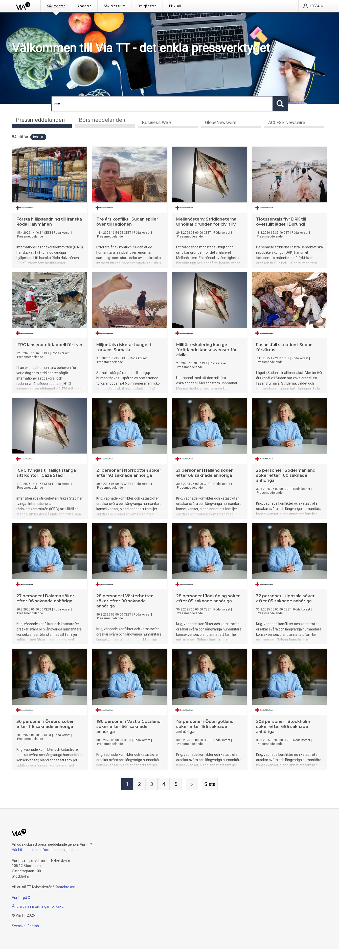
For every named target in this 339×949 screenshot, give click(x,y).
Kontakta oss (65, 887)
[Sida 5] (176, 785)
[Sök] (162, 103)
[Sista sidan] (210, 785)
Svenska (19, 926)
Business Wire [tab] (156, 123)
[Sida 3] (151, 785)
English (33, 926)
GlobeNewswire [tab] (220, 123)
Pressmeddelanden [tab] (40, 120)
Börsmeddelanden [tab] (102, 120)
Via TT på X (21, 898)
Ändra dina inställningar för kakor (38, 906)
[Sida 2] (139, 785)
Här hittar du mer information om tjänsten (45, 850)
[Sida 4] (163, 785)
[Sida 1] (127, 785)
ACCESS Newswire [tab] (286, 123)
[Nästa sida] (192, 785)
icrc (38, 137)
